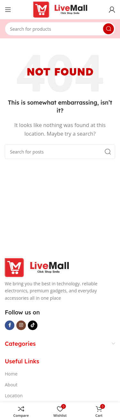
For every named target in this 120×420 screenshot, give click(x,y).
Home (11, 374)
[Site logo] (60, 9)
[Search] (60, 29)
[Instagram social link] (21, 325)
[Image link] (37, 267)
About (11, 385)
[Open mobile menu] (8, 9)
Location (14, 395)
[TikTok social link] (32, 325)
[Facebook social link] (9, 325)
